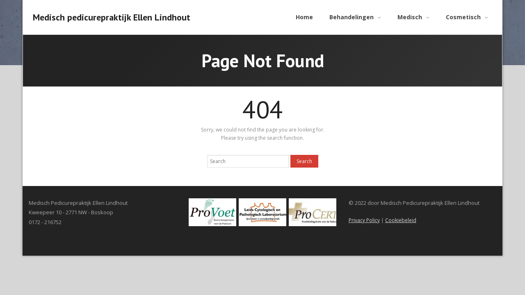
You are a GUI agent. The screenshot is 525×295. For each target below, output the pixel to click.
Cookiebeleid (400, 220)
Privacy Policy (364, 220)
